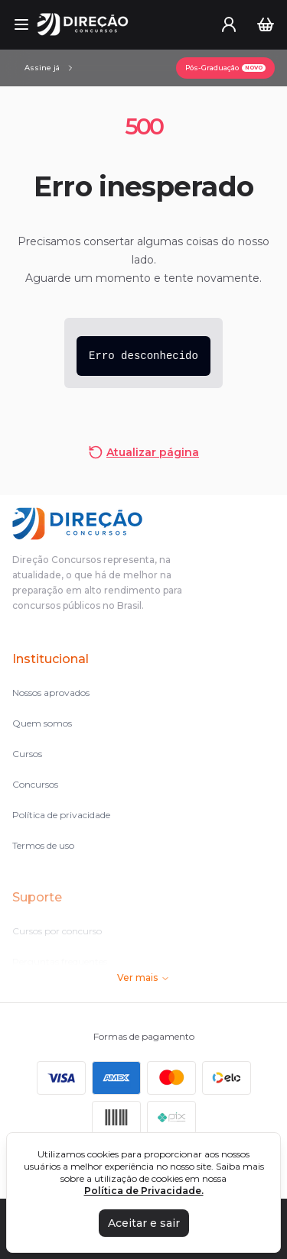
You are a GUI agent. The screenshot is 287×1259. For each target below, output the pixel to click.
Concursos (35, 784)
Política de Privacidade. (144, 1190)
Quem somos (42, 723)
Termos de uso (43, 845)
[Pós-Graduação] (225, 68)
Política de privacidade (61, 814)
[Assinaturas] (49, 68)
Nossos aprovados (51, 692)
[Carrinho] (265, 24)
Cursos (27, 753)
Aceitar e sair (144, 1223)
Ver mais (143, 977)
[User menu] (229, 24)
